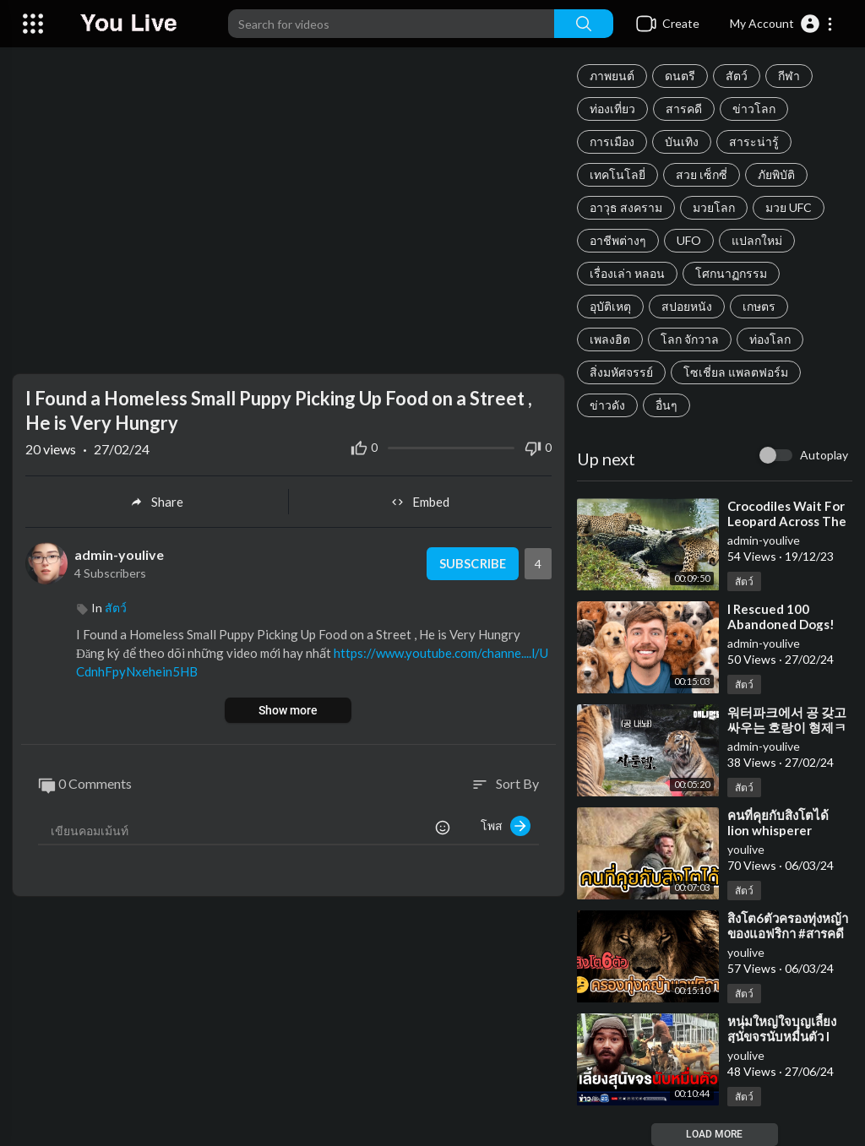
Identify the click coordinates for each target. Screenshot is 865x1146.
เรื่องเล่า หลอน (627, 273)
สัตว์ (737, 75)
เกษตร (759, 306)
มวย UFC (788, 207)
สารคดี (684, 108)
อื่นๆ (666, 405)
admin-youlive (763, 540)
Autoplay (824, 455)
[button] (781, 23)
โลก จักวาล (690, 339)
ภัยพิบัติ (776, 174)
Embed (420, 501)
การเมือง (612, 141)
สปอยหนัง (686, 306)
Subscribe (471, 563)
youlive (745, 849)
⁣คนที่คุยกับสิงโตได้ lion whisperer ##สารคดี (778, 830)
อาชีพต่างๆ (618, 240)
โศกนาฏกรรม (731, 273)
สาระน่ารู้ (754, 141)
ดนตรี (680, 75)
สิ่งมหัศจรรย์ (621, 372)
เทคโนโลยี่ (617, 174)
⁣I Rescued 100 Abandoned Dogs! (781, 616)
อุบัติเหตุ (610, 306)
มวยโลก (714, 207)
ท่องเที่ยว (612, 108)
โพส (505, 826)
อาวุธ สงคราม (626, 207)
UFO (689, 240)
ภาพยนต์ (612, 75)
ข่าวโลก (753, 108)
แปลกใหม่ (757, 240)
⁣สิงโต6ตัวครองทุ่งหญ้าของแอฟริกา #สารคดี (787, 925)
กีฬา (789, 75)
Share (156, 501)
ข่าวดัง (607, 405)
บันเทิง (682, 141)
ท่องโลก (770, 339)
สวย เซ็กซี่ (701, 174)
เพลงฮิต (610, 339)
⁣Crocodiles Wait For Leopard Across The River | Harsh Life (786, 521)
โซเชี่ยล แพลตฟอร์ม (735, 372)
